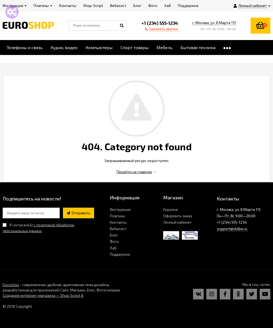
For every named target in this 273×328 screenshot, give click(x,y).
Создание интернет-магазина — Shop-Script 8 (43, 295)
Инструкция (120, 209)
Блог (114, 235)
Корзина (170, 209)
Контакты (118, 222)
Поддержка (120, 254)
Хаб (113, 248)
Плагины (117, 216)
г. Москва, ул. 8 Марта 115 (214, 22)
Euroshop (11, 284)
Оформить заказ (177, 216)
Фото (114, 241)
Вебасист (118, 228)
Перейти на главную (134, 171)
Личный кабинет (177, 222)
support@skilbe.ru (232, 228)
